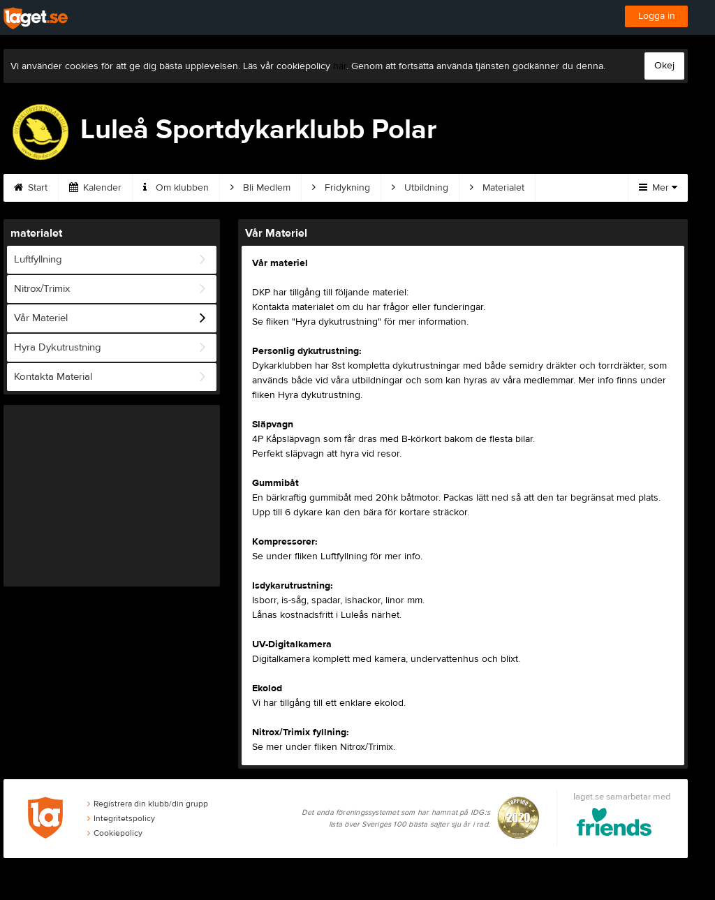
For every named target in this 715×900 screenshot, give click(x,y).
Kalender (95, 188)
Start (30, 188)
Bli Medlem (260, 188)
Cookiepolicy (114, 833)
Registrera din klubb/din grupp (147, 803)
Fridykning (341, 188)
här (339, 66)
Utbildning (420, 188)
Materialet (497, 188)
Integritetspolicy (121, 818)
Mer (658, 188)
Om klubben (176, 188)
